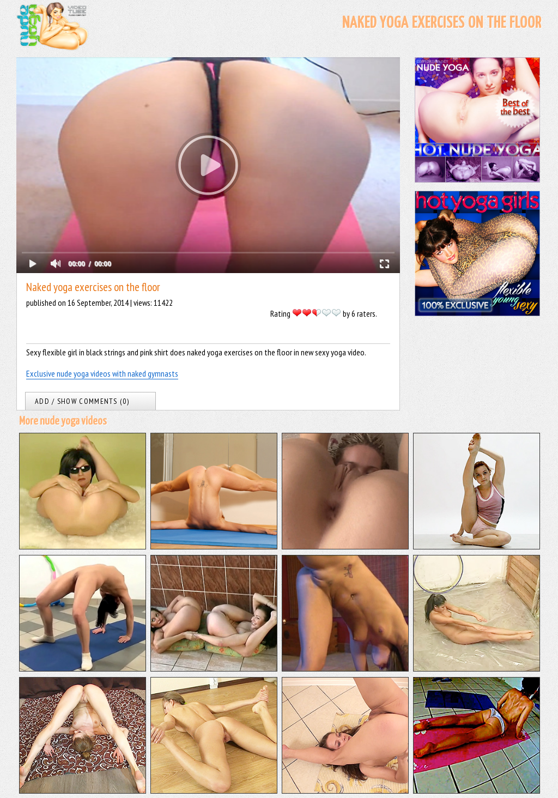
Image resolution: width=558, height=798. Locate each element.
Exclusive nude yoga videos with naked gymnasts (102, 373)
